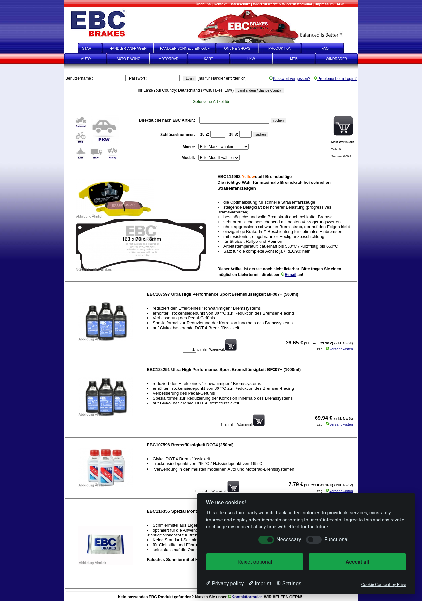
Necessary (288, 539)
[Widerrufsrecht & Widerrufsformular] (282, 4)
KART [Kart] (208, 59)
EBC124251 (158, 369)
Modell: (188, 157)
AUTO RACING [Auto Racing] (129, 59)
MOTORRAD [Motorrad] (169, 59)
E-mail (288, 274)
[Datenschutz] (240, 4)
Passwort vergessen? (289, 78)
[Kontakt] (220, 4)
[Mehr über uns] (203, 4)
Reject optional (254, 562)
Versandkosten (339, 349)
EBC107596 (158, 444)
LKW (251, 59)
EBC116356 (158, 511)
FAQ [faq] (329, 48)
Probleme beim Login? (335, 78)
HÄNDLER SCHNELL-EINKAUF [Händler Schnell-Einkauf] (185, 48)
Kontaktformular (245, 597)
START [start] (83, 48)
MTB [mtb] (294, 59)
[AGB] (340, 4)
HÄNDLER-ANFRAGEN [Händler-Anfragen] (128, 48)
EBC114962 (229, 176)
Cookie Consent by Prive (383, 584)
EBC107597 (158, 294)
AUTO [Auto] (86, 59)
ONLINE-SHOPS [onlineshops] (237, 48)
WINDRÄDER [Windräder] (336, 59)
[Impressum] (324, 4)
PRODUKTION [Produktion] (279, 48)
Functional (336, 539)
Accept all (357, 562)
